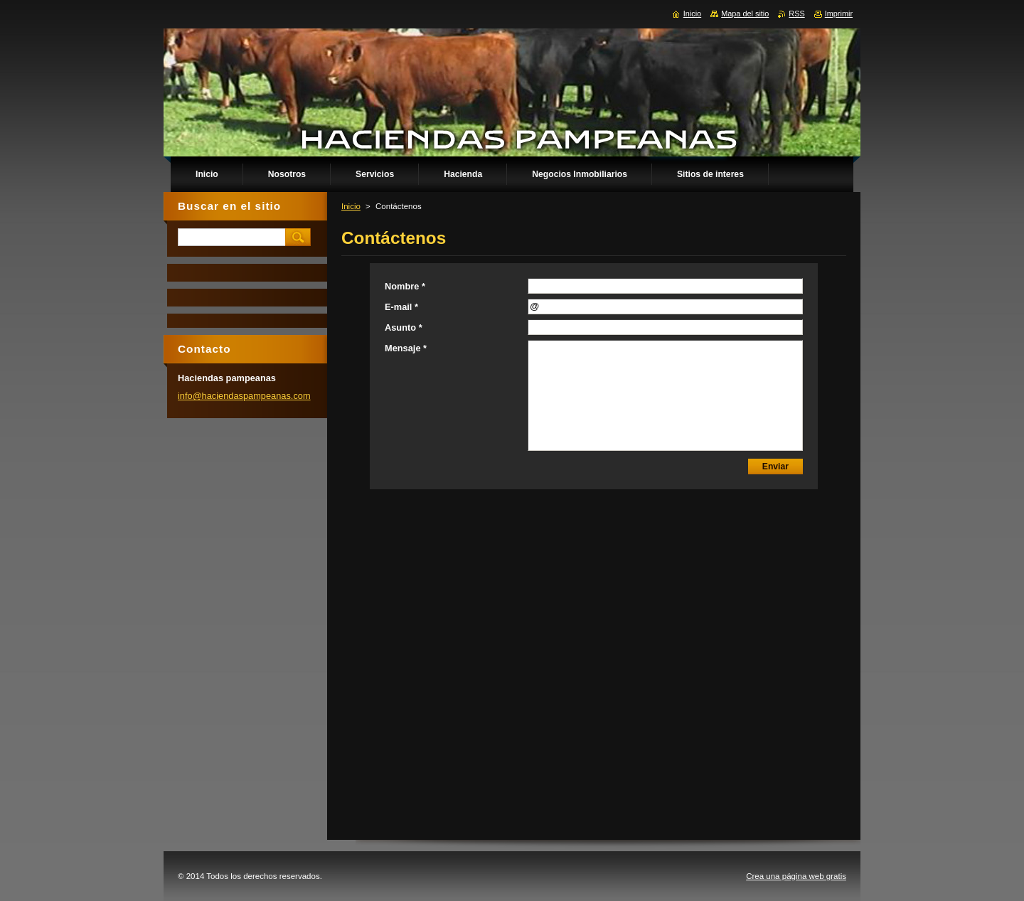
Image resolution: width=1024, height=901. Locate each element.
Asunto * (403, 327)
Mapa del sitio (745, 13)
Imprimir (839, 13)
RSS (796, 13)
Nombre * (405, 286)
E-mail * (401, 307)
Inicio (351, 206)
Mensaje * (406, 348)
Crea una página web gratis (796, 876)
